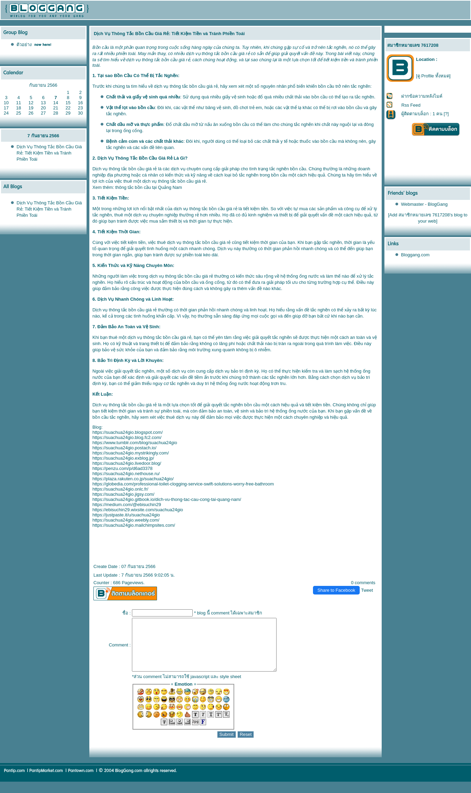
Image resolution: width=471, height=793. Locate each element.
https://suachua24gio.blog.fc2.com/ (126, 437)
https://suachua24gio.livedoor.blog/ (126, 463)
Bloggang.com (415, 254)
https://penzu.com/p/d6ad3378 (122, 468)
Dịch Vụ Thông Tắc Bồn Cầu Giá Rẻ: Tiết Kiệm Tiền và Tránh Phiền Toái (49, 153)
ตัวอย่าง (24, 44)
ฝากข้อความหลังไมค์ (421, 96)
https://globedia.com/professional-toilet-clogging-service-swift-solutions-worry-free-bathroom (183, 483)
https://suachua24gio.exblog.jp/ (123, 458)
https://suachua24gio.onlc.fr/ (120, 489)
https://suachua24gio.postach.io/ (124, 447)
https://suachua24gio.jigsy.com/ (123, 494)
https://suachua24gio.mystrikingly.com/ (130, 453)
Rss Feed (410, 105)
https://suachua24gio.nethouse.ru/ (126, 473)
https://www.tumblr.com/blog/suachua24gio (134, 442)
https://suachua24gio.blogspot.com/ (127, 432)
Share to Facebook (336, 590)
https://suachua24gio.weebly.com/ (125, 520)
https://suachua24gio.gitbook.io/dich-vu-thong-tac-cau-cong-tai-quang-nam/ (166, 499)
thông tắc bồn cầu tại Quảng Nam (148, 187)
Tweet (367, 590)
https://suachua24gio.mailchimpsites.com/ (133, 525)
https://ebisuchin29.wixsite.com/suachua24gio (137, 509)
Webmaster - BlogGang (424, 204)
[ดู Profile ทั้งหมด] (433, 75)
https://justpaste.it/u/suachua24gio (126, 514)
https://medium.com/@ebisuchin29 (126, 504)
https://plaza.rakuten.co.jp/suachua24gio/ (132, 478)
